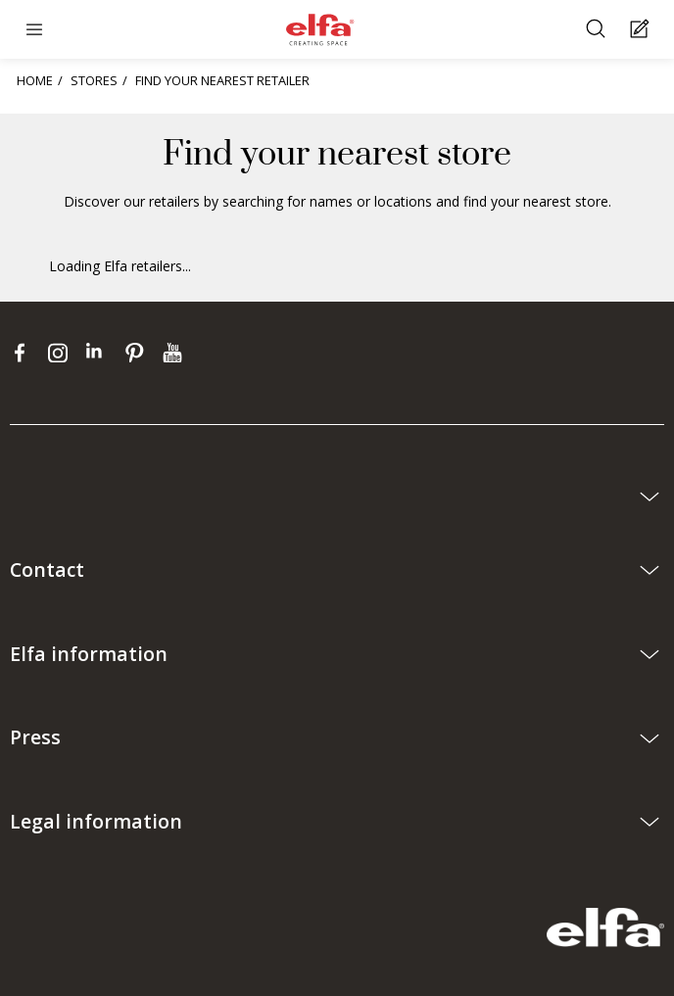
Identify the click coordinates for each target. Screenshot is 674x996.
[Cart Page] (642, 30)
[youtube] (175, 352)
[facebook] (24, 352)
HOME (35, 80)
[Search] (598, 30)
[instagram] (62, 352)
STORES (94, 80)
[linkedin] (100, 352)
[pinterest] (138, 352)
